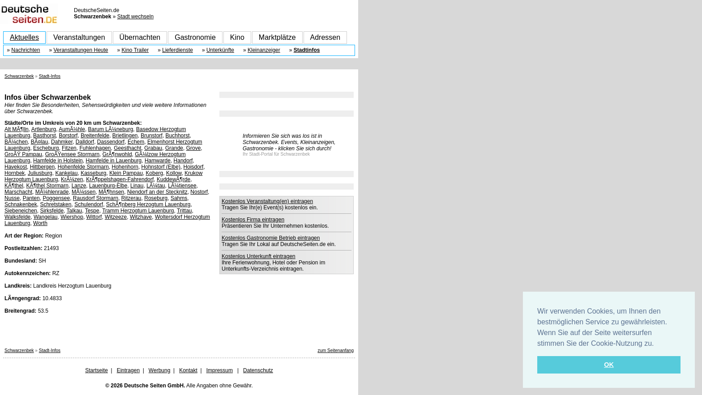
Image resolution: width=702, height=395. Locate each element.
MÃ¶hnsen (111, 192)
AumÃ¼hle (72, 129)
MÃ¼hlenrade (52, 192)
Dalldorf (85, 142)
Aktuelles (24, 37)
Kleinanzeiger (264, 50)
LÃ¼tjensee (182, 186)
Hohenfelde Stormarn (83, 167)
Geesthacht (127, 148)
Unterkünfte (220, 50)
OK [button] (609, 364)
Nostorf (199, 192)
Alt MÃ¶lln (16, 129)
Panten (31, 198)
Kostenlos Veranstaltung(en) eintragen (267, 201)
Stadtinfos (307, 50)
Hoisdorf (194, 167)
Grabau (153, 148)
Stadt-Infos (49, 76)
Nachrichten (25, 50)
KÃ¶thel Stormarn (47, 186)
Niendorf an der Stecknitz (157, 192)
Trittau (184, 211)
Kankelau (66, 173)
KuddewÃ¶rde (173, 179)
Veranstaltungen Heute (80, 50)
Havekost (15, 167)
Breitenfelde (95, 135)
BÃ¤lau (39, 142)
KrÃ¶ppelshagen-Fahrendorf (120, 179)
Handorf (183, 160)
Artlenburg (43, 129)
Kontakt (188, 370)
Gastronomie (195, 37)
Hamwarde (158, 160)
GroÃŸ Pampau (23, 154)
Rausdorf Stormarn (95, 198)
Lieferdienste (177, 50)
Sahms (179, 198)
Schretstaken (55, 204)
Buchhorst (178, 135)
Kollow (174, 173)
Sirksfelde (52, 211)
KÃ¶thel (13, 186)
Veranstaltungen (79, 37)
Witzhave (141, 217)
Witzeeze (116, 217)
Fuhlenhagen (95, 148)
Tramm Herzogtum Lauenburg (138, 211)
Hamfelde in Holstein (58, 160)
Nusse (12, 198)
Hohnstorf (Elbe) (160, 167)
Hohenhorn (125, 167)
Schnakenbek (20, 204)
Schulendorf (88, 204)
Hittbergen (42, 167)
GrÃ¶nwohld (117, 154)
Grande (174, 148)
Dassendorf (110, 142)
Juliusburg (40, 173)
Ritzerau (131, 198)
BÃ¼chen (16, 142)
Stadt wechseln (135, 16)
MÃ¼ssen (83, 192)
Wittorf (94, 217)
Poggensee (56, 198)
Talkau (74, 211)
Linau (136, 186)
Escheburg (46, 148)
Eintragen (128, 370)
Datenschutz (258, 370)
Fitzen (69, 148)
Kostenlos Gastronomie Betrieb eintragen (271, 238)
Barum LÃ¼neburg (110, 129)
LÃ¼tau (155, 186)
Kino (237, 37)
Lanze (79, 186)
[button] (657, 344)
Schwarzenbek (19, 76)
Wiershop (71, 217)
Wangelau (46, 217)
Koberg (154, 173)
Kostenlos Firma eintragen (253, 220)
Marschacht (18, 192)
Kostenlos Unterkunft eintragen (258, 256)
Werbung (159, 370)
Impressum (219, 370)
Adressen (325, 37)
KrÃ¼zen (72, 179)
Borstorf (68, 135)
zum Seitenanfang (335, 350)
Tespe (92, 211)
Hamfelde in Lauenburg (113, 160)
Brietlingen (125, 135)
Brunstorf (152, 135)
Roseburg (155, 198)
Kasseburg (93, 173)
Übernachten (140, 37)
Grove (193, 148)
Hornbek (14, 173)
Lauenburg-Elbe (108, 186)
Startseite (96, 370)
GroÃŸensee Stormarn (72, 154)
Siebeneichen (20, 211)
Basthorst (44, 135)
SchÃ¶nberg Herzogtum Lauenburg (148, 204)
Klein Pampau (126, 173)
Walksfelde (17, 217)
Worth (40, 223)
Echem (136, 142)
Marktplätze (277, 37)
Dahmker (62, 142)
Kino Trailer (135, 50)
